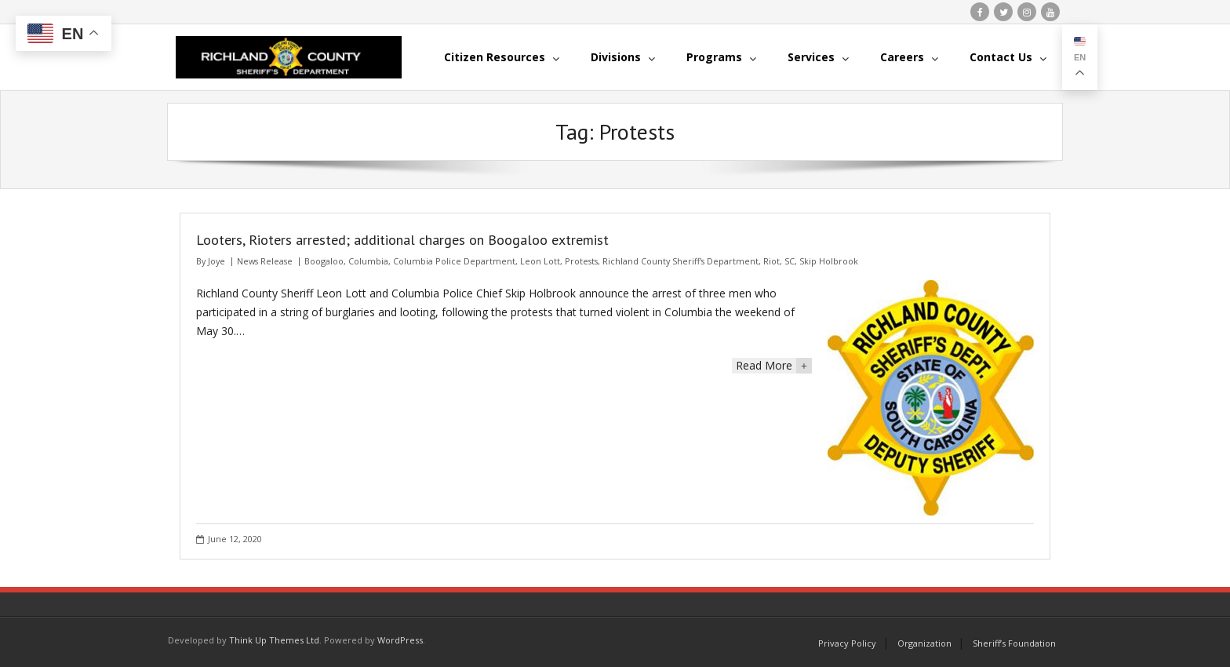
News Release (265, 261)
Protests (581, 261)
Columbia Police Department (454, 261)
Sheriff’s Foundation (1014, 643)
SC (789, 261)
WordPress (400, 640)
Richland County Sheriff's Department (680, 261)
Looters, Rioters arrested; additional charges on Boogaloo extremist (402, 240)
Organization (924, 643)
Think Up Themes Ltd (274, 640)
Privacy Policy (847, 643)
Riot (771, 261)
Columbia (368, 261)
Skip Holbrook (828, 261)
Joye (216, 261)
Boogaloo (324, 261)
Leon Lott (540, 261)
